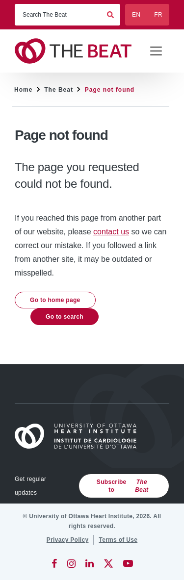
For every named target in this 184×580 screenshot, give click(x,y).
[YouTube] (128, 563)
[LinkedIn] (89, 563)
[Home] (80, 436)
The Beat (58, 89)
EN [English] (136, 14)
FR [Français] (158, 14)
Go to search (64, 316)
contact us (111, 231)
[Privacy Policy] (68, 540)
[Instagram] (71, 563)
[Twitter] (108, 563)
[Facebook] (54, 563)
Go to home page (55, 300)
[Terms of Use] (118, 540)
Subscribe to (125, 486)
